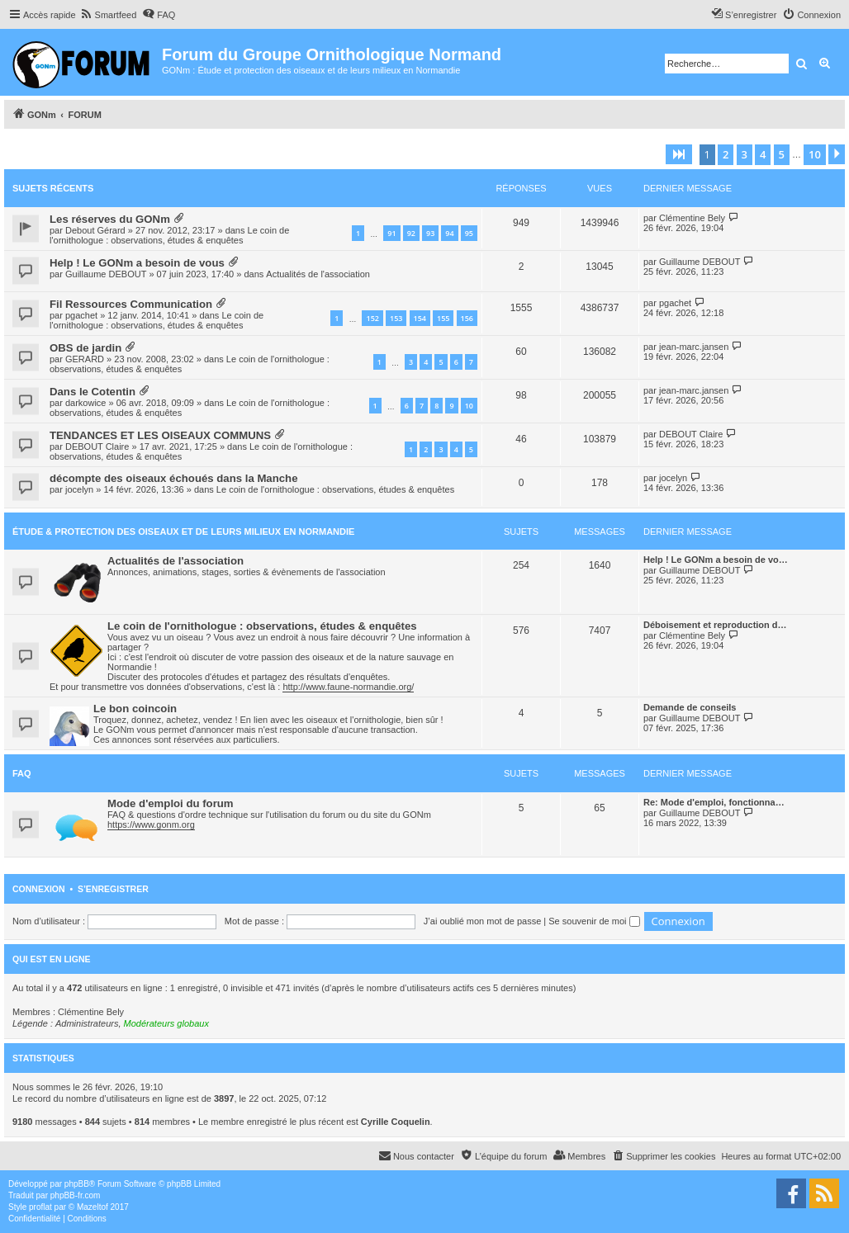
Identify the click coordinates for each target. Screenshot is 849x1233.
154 (420, 318)
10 (469, 405)
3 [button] (744, 154)
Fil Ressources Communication (131, 304)
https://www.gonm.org (151, 824)
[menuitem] (108, 15)
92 (411, 233)
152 (372, 318)
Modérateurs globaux (166, 1023)
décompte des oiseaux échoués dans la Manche (174, 478)
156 (467, 318)
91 (391, 233)
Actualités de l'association (318, 274)
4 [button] (763, 154)
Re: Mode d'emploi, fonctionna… (714, 802)
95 (469, 233)
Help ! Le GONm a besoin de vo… (715, 560)
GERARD (84, 359)
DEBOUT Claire (97, 446)
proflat (40, 1207)
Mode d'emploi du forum (170, 803)
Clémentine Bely (692, 218)
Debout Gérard (95, 230)
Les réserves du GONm (110, 219)
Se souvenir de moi (593, 921)
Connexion (38, 889)
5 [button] (782, 154)
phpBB (76, 1183)
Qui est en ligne (51, 959)
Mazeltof (92, 1207)
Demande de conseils (690, 707)
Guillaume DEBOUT (105, 274)
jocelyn (79, 489)
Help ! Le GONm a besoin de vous (137, 263)
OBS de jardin (85, 348)
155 (443, 318)
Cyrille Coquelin (395, 1122)
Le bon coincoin (135, 708)
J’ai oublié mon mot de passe (482, 921)
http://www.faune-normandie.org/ (348, 687)
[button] (679, 154)
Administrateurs (86, 1023)
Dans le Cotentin (92, 391)
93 (430, 233)
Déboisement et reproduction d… (715, 625)
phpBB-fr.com (75, 1195)
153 (396, 318)
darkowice (86, 403)
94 (449, 233)
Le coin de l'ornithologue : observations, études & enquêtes (169, 235)
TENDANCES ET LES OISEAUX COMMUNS (160, 435)
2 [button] (725, 154)
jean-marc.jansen (693, 347)
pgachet (81, 315)
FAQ (21, 773)
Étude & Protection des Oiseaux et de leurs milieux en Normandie (183, 531)
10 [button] (815, 154)
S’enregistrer (113, 889)
